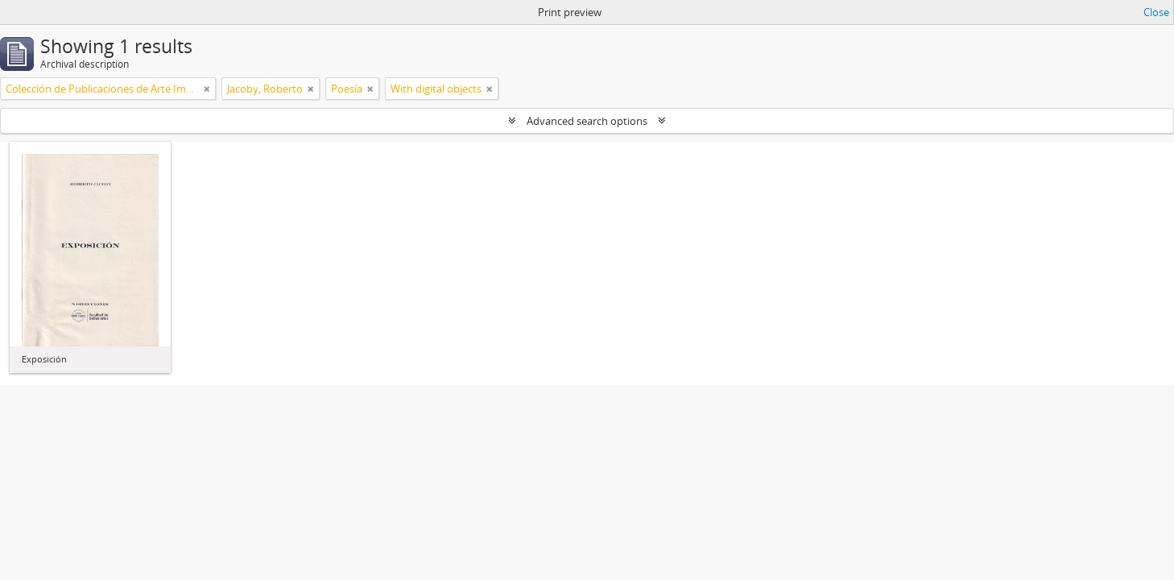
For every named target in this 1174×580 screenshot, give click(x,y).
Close (1156, 12)
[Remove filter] (207, 89)
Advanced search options (587, 121)
